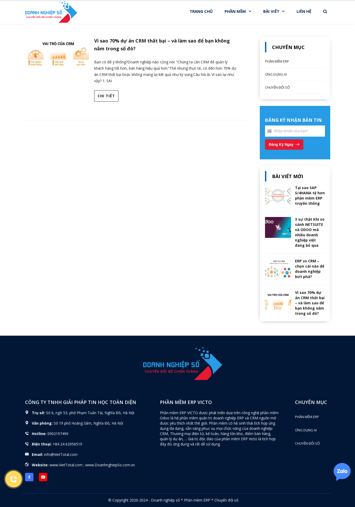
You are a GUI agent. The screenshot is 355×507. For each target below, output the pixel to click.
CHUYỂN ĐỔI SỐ (277, 87)
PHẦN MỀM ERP (277, 61)
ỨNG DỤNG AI (276, 74)
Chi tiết (106, 95)
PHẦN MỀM (235, 11)
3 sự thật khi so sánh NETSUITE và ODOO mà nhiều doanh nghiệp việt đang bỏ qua (309, 232)
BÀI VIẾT (271, 11)
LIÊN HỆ (304, 11)
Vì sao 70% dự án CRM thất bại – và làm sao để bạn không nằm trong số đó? (309, 303)
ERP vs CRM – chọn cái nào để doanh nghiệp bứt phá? (309, 268)
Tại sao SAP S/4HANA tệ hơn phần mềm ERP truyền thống (310, 195)
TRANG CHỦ (201, 11)
